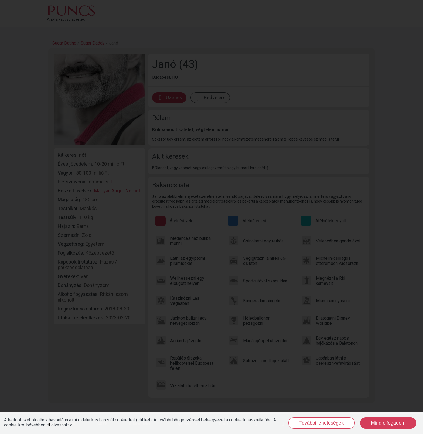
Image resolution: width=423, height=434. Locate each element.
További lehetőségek (321, 423)
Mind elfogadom (388, 423)
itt (48, 425)
